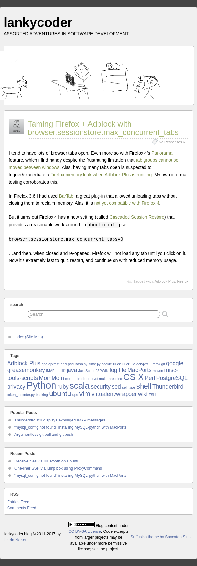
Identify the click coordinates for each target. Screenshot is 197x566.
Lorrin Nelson (15, 540)
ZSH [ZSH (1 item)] (152, 395)
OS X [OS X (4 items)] (133, 377)
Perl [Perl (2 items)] (150, 378)
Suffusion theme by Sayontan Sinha (161, 537)
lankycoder (38, 22)
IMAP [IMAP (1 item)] (50, 371)
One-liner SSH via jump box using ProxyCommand (58, 468)
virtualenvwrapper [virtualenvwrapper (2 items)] (114, 394)
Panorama (161, 153)
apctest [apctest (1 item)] (53, 364)
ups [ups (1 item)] (75, 395)
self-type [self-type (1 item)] (128, 387)
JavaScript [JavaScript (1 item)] (86, 371)
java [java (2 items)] (72, 370)
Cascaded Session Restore (136, 217)
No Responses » (172, 142)
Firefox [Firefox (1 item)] (155, 364)
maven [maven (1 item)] (158, 371)
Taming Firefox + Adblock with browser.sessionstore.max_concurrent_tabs (103, 128)
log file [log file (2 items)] (118, 370)
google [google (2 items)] (174, 363)
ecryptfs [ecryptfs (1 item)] (142, 364)
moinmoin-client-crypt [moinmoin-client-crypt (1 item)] (81, 378)
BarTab (66, 196)
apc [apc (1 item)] (44, 364)
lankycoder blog (18, 534)
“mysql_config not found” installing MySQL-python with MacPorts (70, 427)
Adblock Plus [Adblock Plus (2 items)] (23, 363)
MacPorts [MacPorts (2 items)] (139, 370)
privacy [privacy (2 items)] (16, 386)
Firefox (182, 281)
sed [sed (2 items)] (116, 386)
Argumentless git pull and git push (43, 434)
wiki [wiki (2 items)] (142, 394)
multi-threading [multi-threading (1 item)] (110, 378)
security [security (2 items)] (101, 386)
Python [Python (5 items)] (41, 385)
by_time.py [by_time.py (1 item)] (92, 364)
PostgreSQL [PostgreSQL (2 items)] (172, 378)
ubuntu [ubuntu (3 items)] (60, 394)
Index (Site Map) (28, 337)
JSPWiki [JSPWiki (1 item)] (102, 371)
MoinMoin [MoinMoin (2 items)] (51, 378)
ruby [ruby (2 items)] (62, 386)
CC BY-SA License (84, 531)
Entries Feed (18, 502)
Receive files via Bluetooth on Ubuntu (46, 461)
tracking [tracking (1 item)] (42, 395)
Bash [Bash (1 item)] (79, 364)
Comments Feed (21, 508)
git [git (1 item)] (163, 364)
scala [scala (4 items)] (80, 386)
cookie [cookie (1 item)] (107, 364)
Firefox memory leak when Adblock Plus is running (101, 174)
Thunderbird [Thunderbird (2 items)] (167, 386)
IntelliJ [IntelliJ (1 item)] (61, 371)
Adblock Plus (165, 281)
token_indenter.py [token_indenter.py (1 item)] (21, 395)
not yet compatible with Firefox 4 (126, 203)
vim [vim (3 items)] (84, 394)
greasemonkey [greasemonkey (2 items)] (26, 370)
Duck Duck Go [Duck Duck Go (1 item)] (124, 364)
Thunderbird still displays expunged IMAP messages (59, 420)
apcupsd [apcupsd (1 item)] (67, 364)
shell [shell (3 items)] (143, 386)
